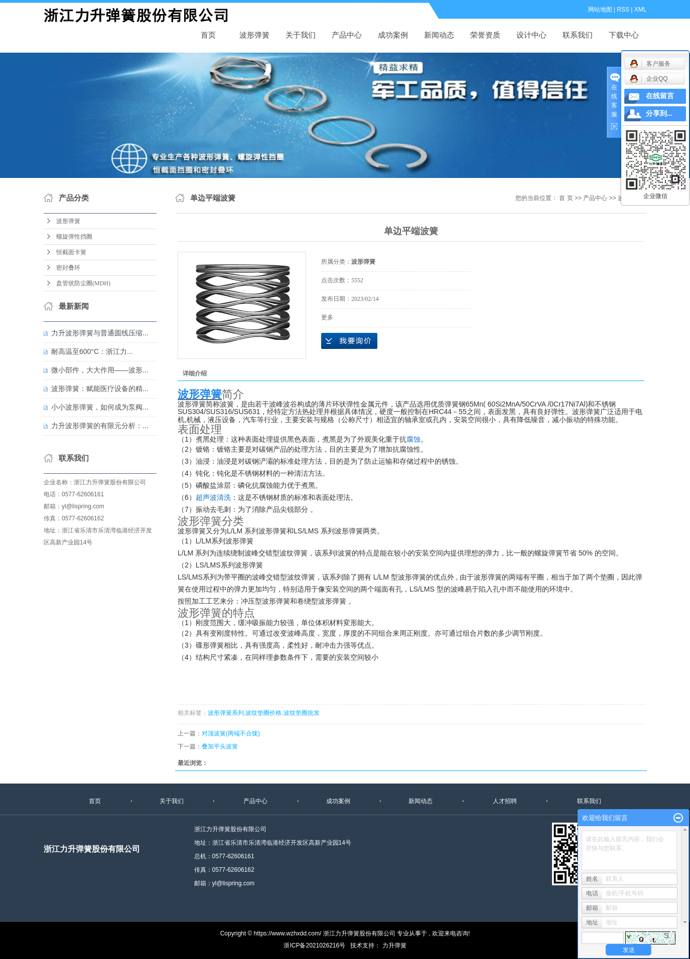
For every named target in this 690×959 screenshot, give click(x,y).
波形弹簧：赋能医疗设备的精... (100, 389)
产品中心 (347, 35)
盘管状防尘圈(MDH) (83, 283)
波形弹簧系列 (226, 712)
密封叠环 (68, 267)
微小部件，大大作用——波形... (100, 370)
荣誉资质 (485, 35)
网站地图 (600, 9)
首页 (208, 35)
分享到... (659, 113)
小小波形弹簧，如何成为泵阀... (100, 407)
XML (640, 9)
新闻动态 (439, 35)
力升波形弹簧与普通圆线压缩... (100, 333)
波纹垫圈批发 (301, 712)
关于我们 (301, 35)
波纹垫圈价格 (263, 712)
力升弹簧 (394, 945)
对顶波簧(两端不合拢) (231, 733)
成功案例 (393, 35)
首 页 (566, 198)
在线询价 (349, 341)
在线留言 (660, 96)
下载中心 (624, 35)
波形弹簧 (141, 16)
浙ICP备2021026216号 (314, 945)
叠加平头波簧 (220, 746)
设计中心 (531, 35)
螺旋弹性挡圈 (74, 236)
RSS (623, 9)
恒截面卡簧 (71, 252)
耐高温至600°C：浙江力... (92, 351)
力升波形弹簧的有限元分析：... (100, 426)
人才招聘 (505, 801)
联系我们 (578, 35)
